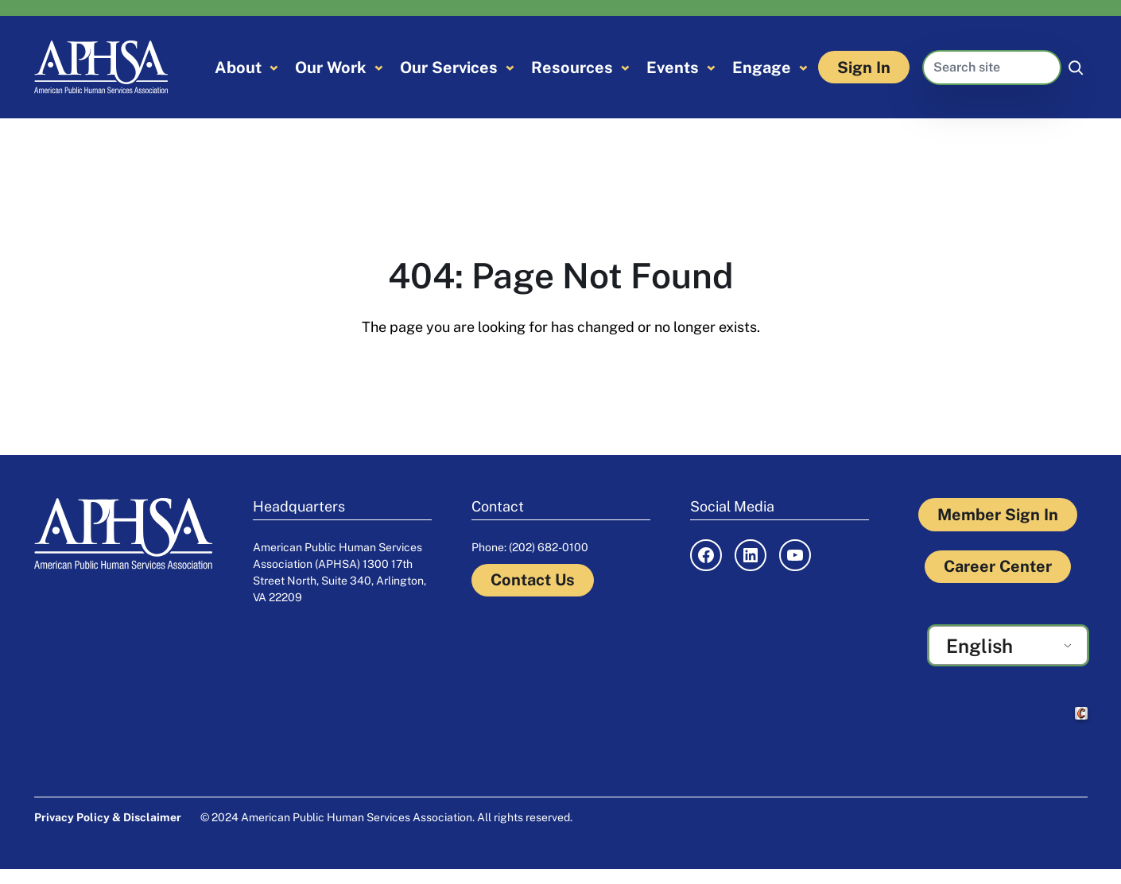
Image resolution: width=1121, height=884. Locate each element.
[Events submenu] (711, 67)
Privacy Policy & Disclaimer (107, 817)
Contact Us (533, 579)
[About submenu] (274, 67)
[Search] (1076, 67)
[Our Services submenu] (510, 67)
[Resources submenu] (625, 67)
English (979, 646)
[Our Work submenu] (378, 67)
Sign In (863, 67)
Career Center (998, 566)
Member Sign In (997, 514)
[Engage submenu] (803, 67)
